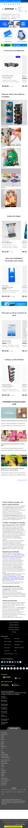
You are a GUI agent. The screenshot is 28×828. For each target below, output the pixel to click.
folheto (22, 554)
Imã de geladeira (4, 754)
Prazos (15, 653)
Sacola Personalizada (5, 760)
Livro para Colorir (5, 241)
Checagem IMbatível (14, 624)
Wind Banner (3, 746)
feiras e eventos (12, 576)
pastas (11, 556)
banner (8, 556)
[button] (16, 9)
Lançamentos (4, 783)
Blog (15, 650)
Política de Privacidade (19, 647)
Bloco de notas (4, 761)
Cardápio (3, 775)
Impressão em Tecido (6, 340)
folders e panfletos (17, 567)
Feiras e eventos (4, 781)
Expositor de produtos (6, 384)
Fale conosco (7, 650)
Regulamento (17, 644)
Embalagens (3, 772)
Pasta (2, 750)
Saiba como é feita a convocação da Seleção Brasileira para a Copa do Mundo (12, 469)
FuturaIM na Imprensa (14, 629)
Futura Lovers (7, 647)
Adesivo (2, 739)
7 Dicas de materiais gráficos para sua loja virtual (14, 420)
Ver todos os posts (22, 480)
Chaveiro (3, 766)
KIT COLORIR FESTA (7, 242)
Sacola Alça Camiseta (7, 287)
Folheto (2, 735)
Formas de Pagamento (7, 658)
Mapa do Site (6, 638)
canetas (12, 577)
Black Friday (3, 784)
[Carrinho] (25, 11)
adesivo (4, 556)
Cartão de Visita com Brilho (7, 75)
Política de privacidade (20, 824)
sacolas (15, 556)
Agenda (2, 774)
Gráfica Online (4, 732)
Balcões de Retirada (14, 622)
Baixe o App (16, 638)
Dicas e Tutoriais (7, 644)
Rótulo (2, 743)
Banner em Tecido (6, 341)
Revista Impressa (4, 778)
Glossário (14, 788)
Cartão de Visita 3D (7, 77)
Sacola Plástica (5, 285)
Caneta (2, 765)
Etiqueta (3, 741)
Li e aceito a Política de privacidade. (13, 826)
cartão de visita (17, 554)
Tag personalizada (4, 755)
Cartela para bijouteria (5, 757)
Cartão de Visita (4, 734)
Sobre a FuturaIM (7, 641)
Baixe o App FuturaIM (6, 681)
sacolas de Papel (13, 579)
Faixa (2, 748)
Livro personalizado (5, 779)
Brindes (2, 769)
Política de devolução (8, 653)
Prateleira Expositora (7, 386)
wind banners (17, 577)
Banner (23, 75)
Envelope (3, 752)
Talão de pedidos (4, 763)
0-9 (2, 794)
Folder (2, 737)
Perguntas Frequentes (14, 627)
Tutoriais (14, 632)
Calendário (3, 770)
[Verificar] (7, 677)
